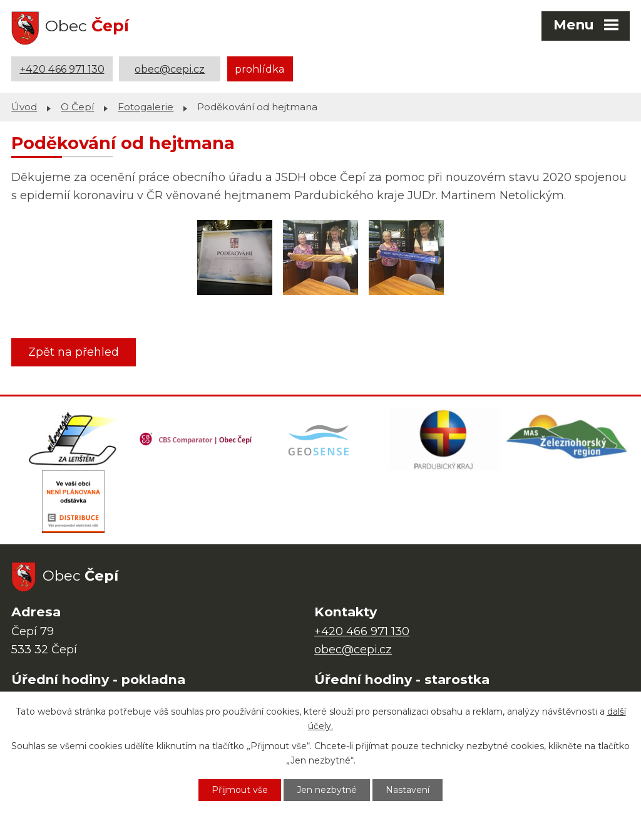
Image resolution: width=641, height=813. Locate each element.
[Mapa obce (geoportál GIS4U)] (320, 439)
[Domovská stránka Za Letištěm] (73, 439)
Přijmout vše (240, 789)
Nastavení (407, 789)
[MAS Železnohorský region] (568, 439)
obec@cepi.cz (170, 69)
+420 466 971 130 (62, 69)
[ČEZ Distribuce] (73, 501)
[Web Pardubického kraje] (444, 439)
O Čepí (77, 107)
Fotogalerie (145, 107)
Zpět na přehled (73, 352)
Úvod (24, 107)
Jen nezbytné (327, 789)
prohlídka (260, 69)
